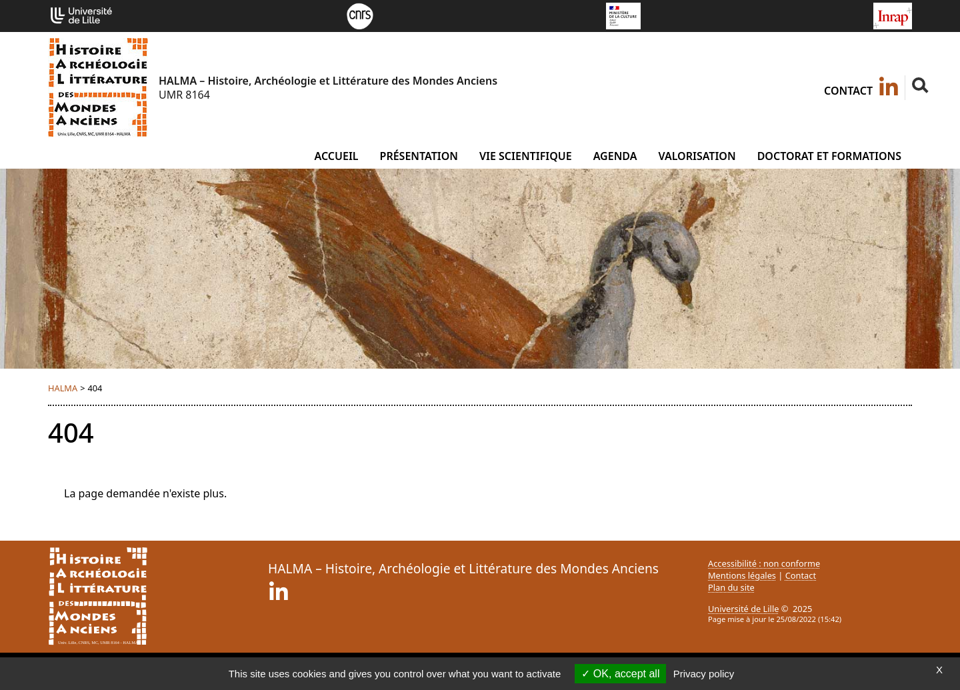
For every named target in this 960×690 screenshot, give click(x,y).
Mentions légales (742, 575)
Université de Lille (743, 609)
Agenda (615, 156)
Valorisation (696, 156)
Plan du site (731, 587)
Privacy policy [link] (704, 673)
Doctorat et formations (829, 156)
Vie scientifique (525, 156)
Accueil (336, 156)
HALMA (62, 388)
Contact (848, 90)
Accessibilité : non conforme (764, 563)
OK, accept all (620, 673)
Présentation (419, 156)
